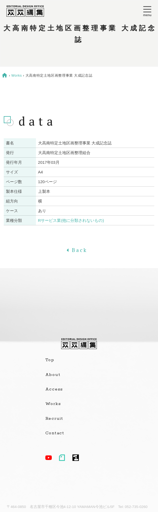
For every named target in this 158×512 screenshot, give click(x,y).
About (53, 375)
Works (16, 75)
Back (79, 250)
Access (54, 389)
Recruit (54, 418)
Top (49, 360)
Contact (54, 433)
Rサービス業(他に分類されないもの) (71, 220)
